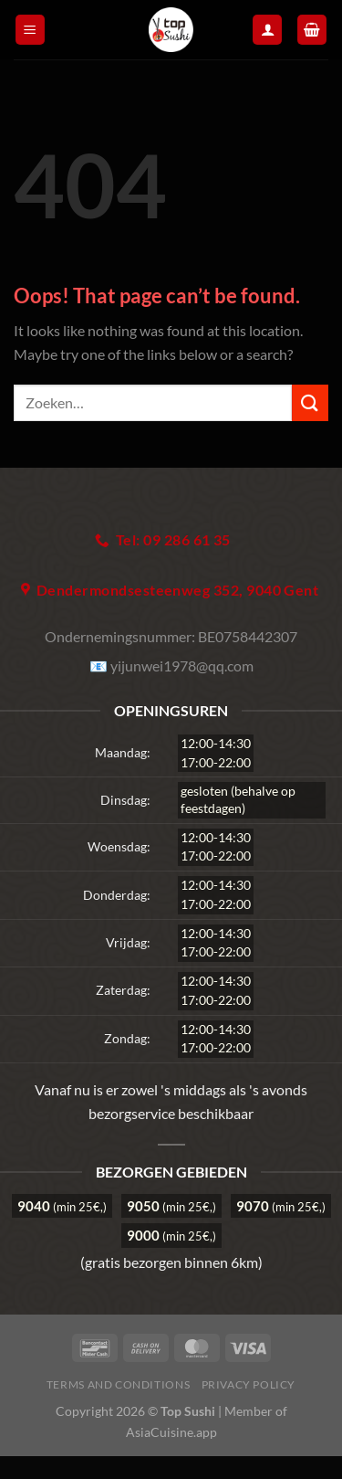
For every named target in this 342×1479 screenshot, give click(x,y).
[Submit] (310, 402)
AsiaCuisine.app (171, 1432)
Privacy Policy (249, 1384)
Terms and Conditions (118, 1384)
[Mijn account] (267, 30)
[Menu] (30, 30)
